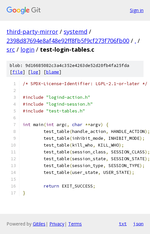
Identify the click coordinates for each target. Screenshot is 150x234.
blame (52, 72)
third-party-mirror (32, 31)
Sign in (137, 10)
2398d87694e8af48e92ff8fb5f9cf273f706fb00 (67, 41)
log (34, 72)
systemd (75, 31)
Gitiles (39, 224)
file (17, 72)
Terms (75, 224)
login (27, 49)
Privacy (56, 224)
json (138, 224)
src (10, 49)
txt (123, 224)
